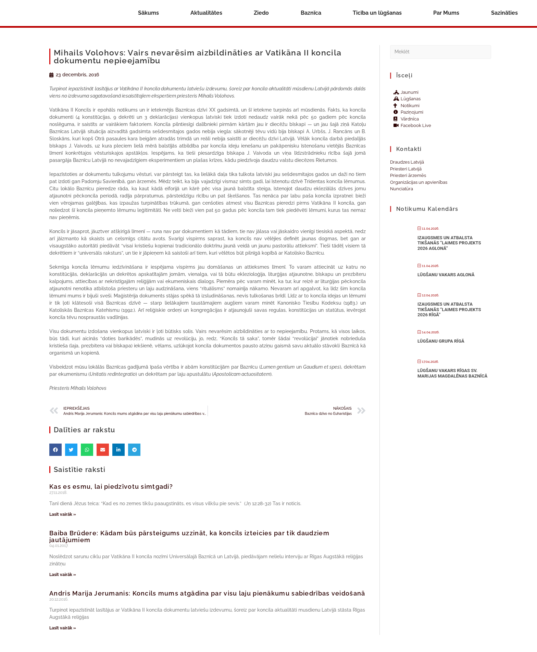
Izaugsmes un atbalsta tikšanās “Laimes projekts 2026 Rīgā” (449, 309)
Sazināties (504, 13)
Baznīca (311, 13)
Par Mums (446, 13)
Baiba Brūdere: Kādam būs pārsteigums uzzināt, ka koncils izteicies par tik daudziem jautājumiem (189, 536)
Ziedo (261, 13)
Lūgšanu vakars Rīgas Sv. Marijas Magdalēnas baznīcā (452, 373)
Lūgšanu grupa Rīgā (440, 341)
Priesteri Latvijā (406, 168)
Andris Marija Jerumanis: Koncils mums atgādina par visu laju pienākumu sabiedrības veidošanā (207, 593)
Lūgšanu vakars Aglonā (445, 274)
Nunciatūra (401, 188)
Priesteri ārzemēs (408, 175)
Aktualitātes (206, 13)
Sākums (148, 13)
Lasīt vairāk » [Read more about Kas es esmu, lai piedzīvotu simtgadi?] (62, 514)
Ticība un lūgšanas (377, 13)
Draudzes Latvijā (407, 162)
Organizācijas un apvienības (418, 182)
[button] (55, 450)
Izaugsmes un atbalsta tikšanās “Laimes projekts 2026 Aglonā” (449, 243)
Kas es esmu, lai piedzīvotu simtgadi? (111, 486)
